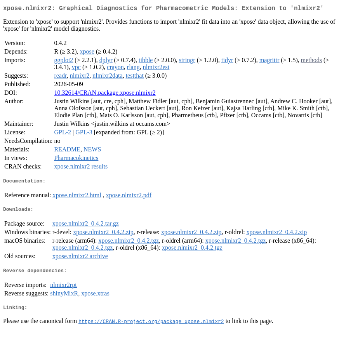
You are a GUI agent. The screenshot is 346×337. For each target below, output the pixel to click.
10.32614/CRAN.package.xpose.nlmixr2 (104, 94)
